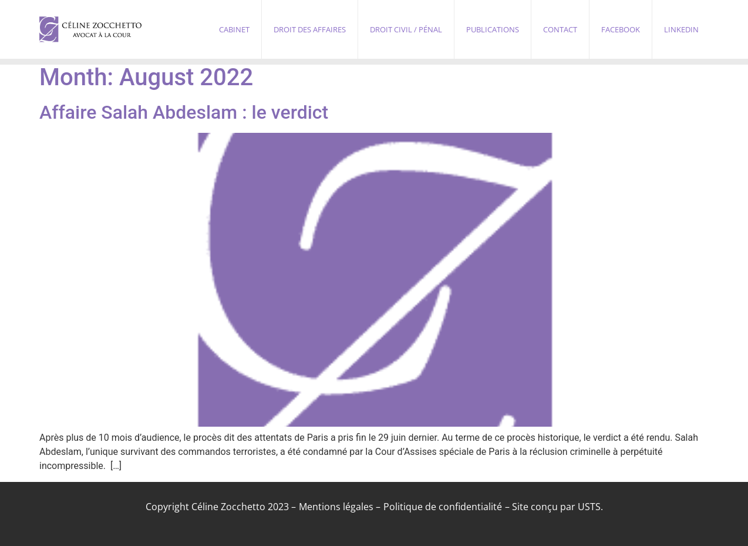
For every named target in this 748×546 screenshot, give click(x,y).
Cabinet (234, 29)
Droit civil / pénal (406, 29)
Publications (492, 29)
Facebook (620, 29)
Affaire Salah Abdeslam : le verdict (183, 112)
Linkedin (681, 29)
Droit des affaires (310, 29)
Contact (560, 29)
